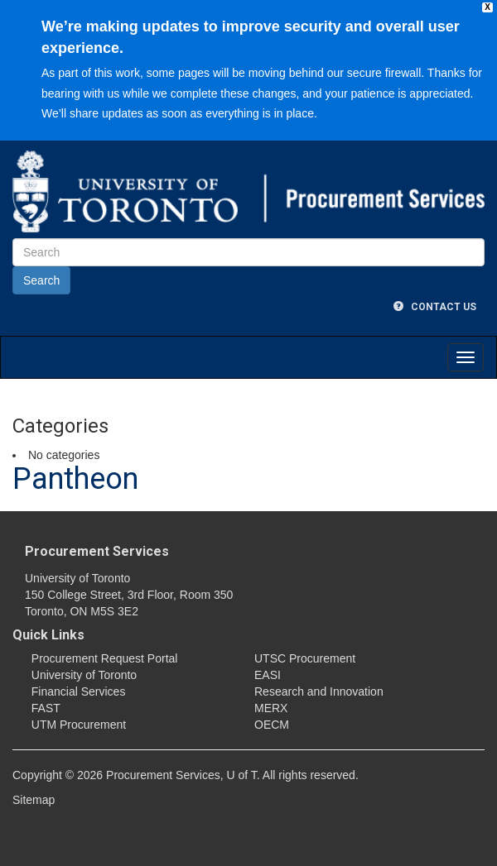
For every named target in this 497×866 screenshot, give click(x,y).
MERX (270, 708)
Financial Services (78, 691)
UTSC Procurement (304, 658)
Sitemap (33, 799)
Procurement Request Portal (104, 658)
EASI (267, 675)
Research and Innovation (319, 691)
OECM (271, 724)
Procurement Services (97, 551)
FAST (45, 708)
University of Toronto (84, 675)
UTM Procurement (78, 724)
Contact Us (434, 307)
